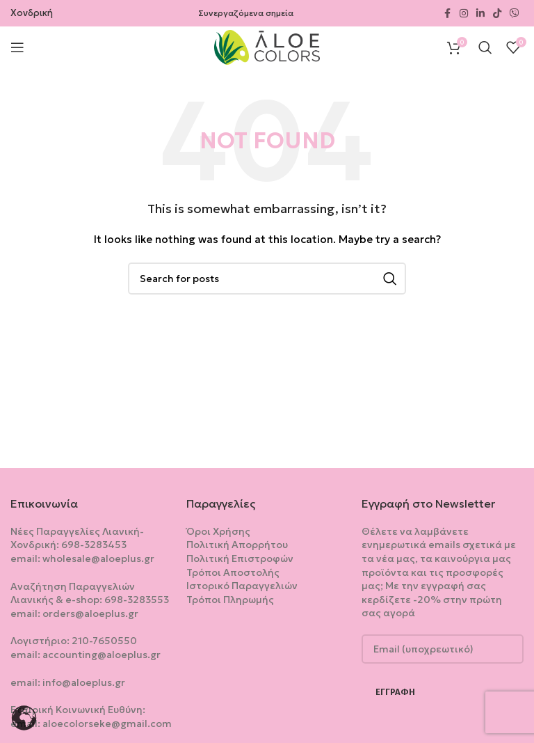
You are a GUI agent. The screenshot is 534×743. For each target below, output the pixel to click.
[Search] (485, 47)
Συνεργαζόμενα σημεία (245, 13)
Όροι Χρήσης (218, 531)
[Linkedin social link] (480, 13)
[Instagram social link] (463, 13)
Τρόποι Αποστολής (233, 572)
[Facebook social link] (447, 13)
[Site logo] (267, 46)
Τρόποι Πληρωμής (230, 599)
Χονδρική (31, 13)
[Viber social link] (514, 13)
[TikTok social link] (497, 13)
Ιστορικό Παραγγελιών (242, 585)
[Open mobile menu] (17, 47)
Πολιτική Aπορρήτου (237, 544)
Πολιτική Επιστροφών (239, 558)
